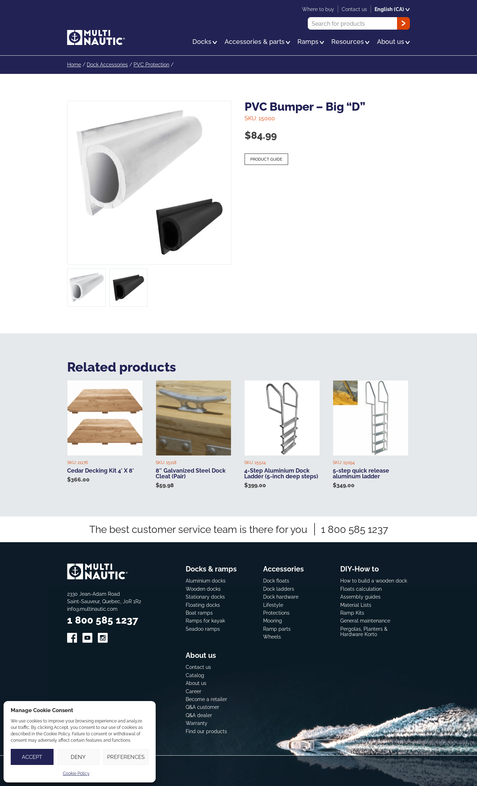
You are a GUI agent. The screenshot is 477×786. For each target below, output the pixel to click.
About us (196, 682)
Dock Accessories (107, 64)
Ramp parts (277, 628)
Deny (78, 757)
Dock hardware (280, 596)
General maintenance (365, 620)
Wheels (272, 636)
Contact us (198, 666)
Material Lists (355, 604)
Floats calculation (361, 588)
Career (193, 691)
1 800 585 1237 (354, 529)
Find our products (206, 731)
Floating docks (203, 604)
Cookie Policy (76, 773)
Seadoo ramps (203, 628)
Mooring (272, 620)
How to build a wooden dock (373, 580)
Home (74, 64)
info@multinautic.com (92, 608)
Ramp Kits (352, 612)
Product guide (266, 158)
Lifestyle (273, 604)
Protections (276, 612)
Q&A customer (202, 706)
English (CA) (392, 9)
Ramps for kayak (205, 620)
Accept (32, 757)
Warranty (196, 722)
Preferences (126, 757)
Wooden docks (203, 588)
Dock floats (276, 580)
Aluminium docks (206, 580)
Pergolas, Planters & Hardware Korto (363, 631)
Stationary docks (205, 596)
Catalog (195, 674)
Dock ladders (278, 588)
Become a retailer (206, 698)
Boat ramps (199, 612)
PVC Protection (151, 64)
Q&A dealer (199, 714)
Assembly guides (360, 596)
